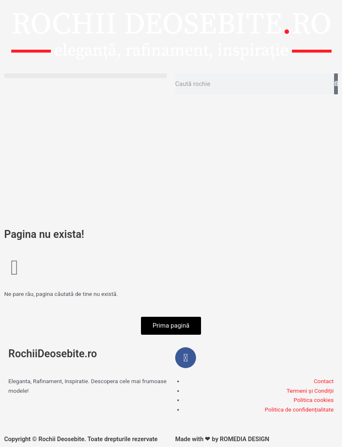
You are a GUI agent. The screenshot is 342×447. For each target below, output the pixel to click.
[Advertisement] (171, 161)
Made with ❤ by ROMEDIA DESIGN (222, 439)
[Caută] (336, 83)
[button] (85, 75)
